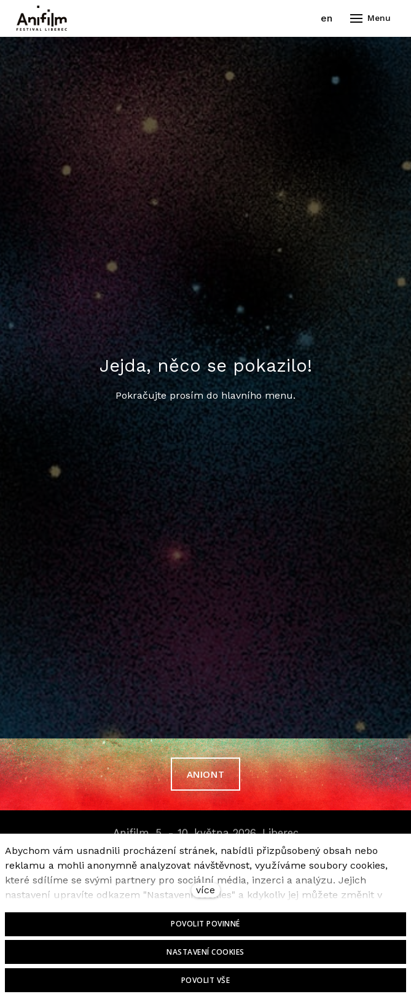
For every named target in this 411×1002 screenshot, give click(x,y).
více (205, 890)
